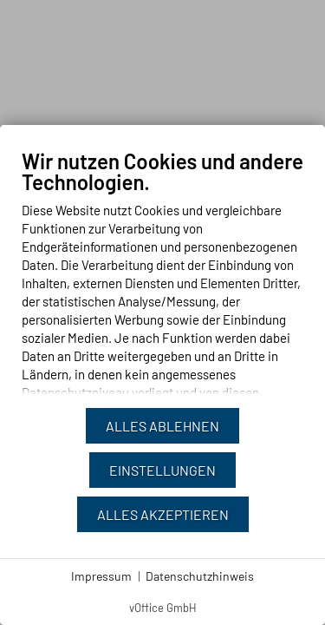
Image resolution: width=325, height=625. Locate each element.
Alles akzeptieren (163, 514)
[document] (162, 277)
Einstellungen (162, 470)
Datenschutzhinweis (200, 576)
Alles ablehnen (162, 426)
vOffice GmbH (163, 608)
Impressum (101, 576)
